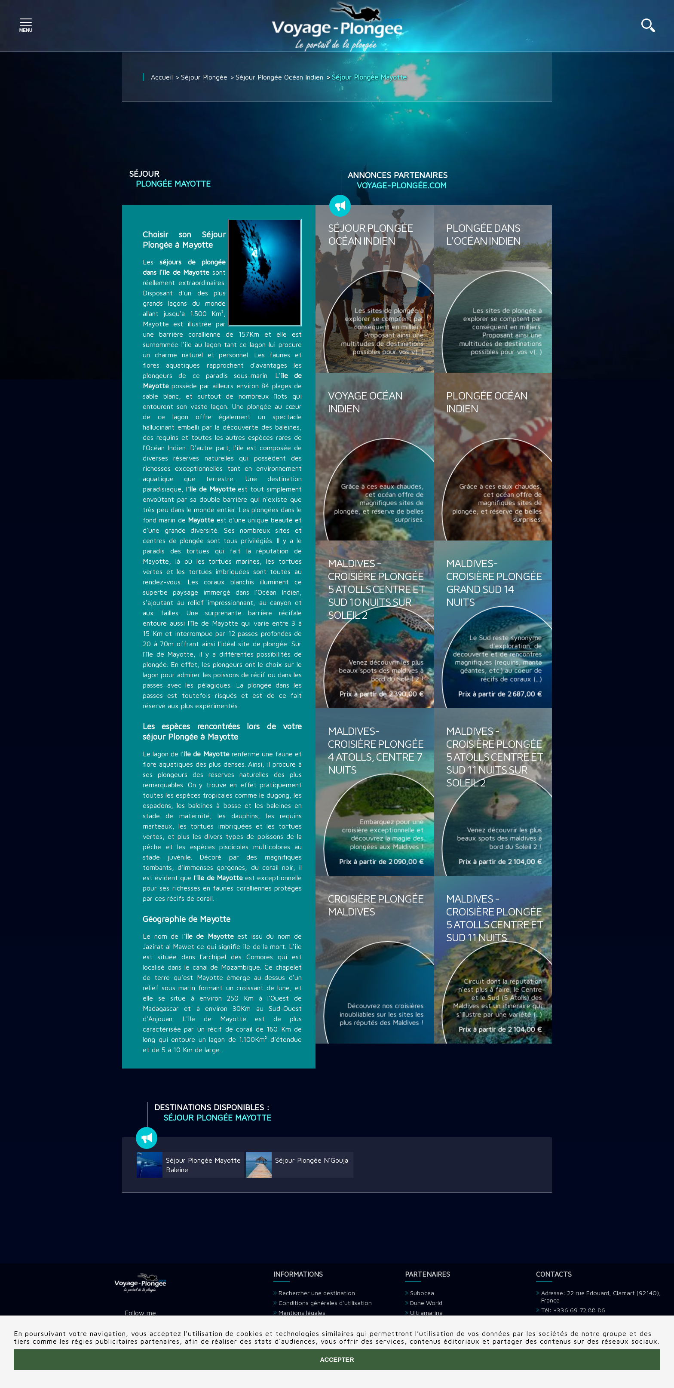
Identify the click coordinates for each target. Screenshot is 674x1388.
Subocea (422, 1292)
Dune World (426, 1302)
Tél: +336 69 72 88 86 (573, 1310)
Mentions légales (302, 1312)
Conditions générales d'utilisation (325, 1302)
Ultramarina (426, 1312)
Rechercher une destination (317, 1292)
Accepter (337, 1359)
